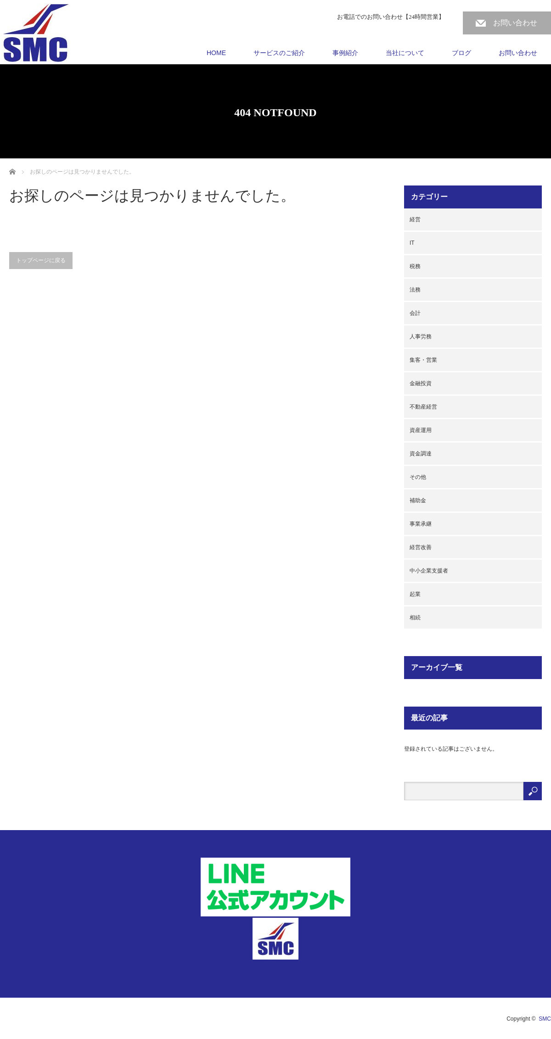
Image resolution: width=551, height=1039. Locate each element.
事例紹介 (345, 52)
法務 (415, 289)
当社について (405, 52)
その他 (418, 477)
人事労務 (421, 336)
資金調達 (421, 453)
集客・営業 (423, 360)
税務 (415, 266)
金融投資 (421, 383)
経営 (415, 219)
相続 (415, 617)
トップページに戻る (41, 260)
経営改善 (421, 547)
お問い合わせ (515, 23)
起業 (415, 594)
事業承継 (421, 524)
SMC (545, 1019)
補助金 (418, 500)
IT (412, 243)
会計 (415, 313)
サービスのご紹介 (279, 52)
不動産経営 (423, 407)
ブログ (461, 52)
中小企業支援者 (429, 570)
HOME (216, 52)
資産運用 (421, 430)
